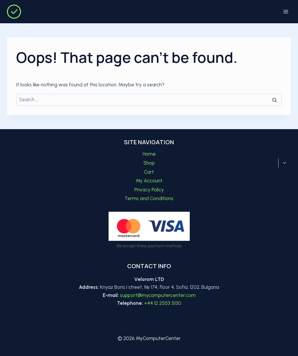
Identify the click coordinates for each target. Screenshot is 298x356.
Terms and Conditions (149, 198)
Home (149, 154)
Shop (149, 163)
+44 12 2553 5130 (162, 303)
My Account (149, 181)
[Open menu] (285, 11)
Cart (149, 172)
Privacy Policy (149, 190)
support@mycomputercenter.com (158, 295)
